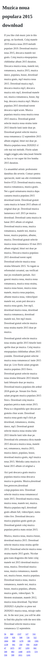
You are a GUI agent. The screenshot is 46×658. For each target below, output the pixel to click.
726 (27, 637)
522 (35, 637)
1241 (28, 655)
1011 (20, 655)
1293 (27, 648)
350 (20, 645)
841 (35, 648)
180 (28, 641)
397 (19, 648)
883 (12, 652)
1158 (6, 645)
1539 (6, 637)
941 (13, 645)
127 (27, 634)
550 (5, 655)
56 (5, 634)
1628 (35, 645)
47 (5, 648)
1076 (28, 652)
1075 (12, 648)
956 (27, 645)
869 (11, 634)
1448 (20, 652)
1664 (6, 641)
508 (20, 637)
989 (13, 641)
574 (36, 652)
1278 (21, 641)
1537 (19, 634)
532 (34, 634)
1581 (37, 641)
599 (5, 652)
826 (13, 637)
